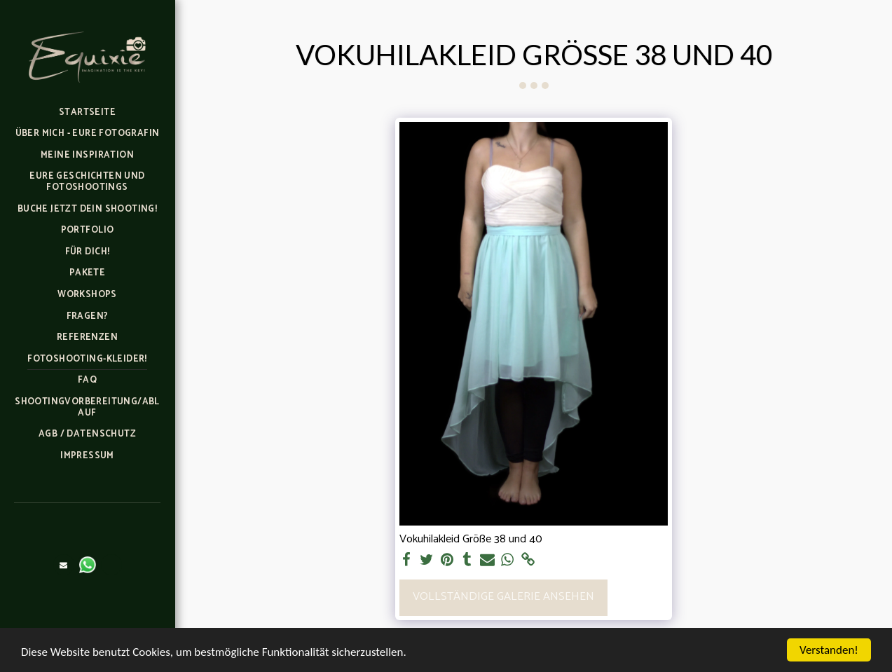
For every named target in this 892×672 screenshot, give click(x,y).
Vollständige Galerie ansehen (503, 596)
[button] (63, 564)
